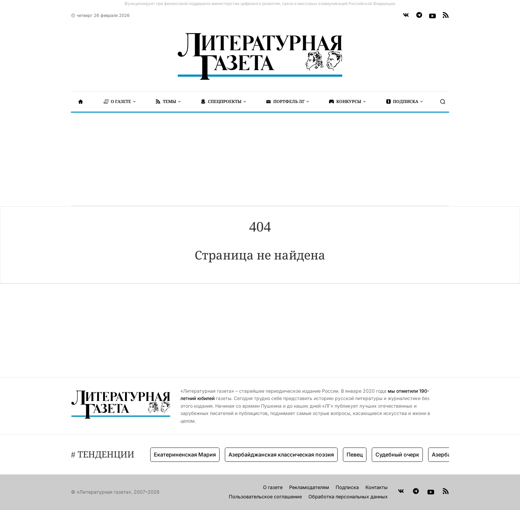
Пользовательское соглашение (265, 496)
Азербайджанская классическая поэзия (281, 454)
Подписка (347, 487)
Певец (355, 454)
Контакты (376, 487)
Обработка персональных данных (348, 496)
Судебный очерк (397, 454)
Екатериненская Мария (185, 454)
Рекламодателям (309, 487)
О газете (273, 487)
